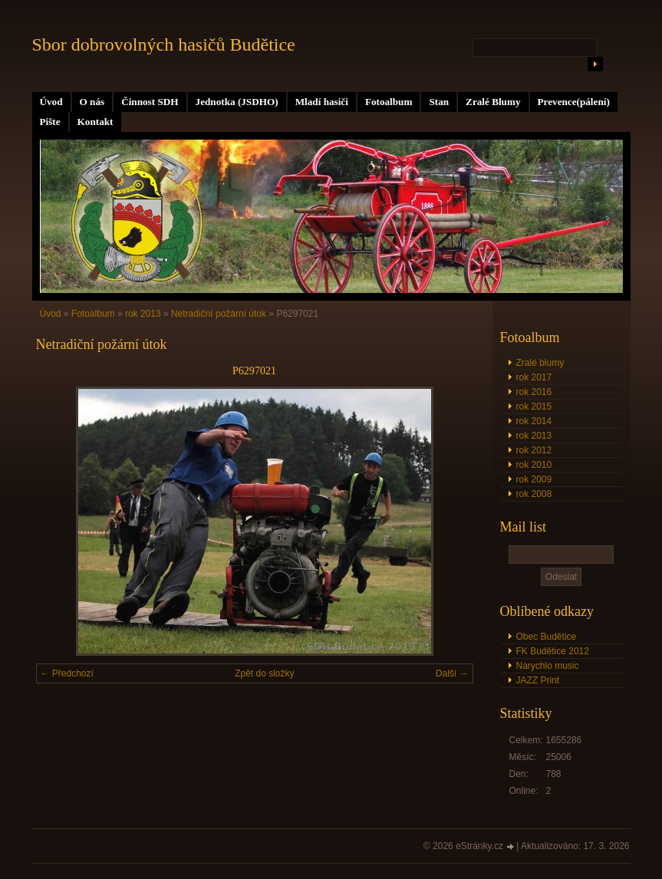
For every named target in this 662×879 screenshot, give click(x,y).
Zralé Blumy (493, 101)
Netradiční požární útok (218, 313)
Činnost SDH (149, 101)
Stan (439, 101)
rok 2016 (534, 392)
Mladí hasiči (321, 101)
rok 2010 (534, 464)
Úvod (51, 101)
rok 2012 (534, 450)
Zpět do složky (264, 673)
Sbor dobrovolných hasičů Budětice (163, 44)
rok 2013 (534, 435)
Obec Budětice (546, 636)
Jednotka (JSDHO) (237, 101)
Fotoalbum (389, 101)
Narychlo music (547, 665)
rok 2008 (534, 494)
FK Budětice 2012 (552, 651)
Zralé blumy (540, 362)
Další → (452, 673)
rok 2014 (534, 421)
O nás (92, 101)
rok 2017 (534, 377)
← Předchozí (67, 673)
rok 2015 (534, 406)
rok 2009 (534, 479)
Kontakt (95, 121)
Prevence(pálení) (574, 101)
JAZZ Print (538, 680)
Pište (50, 121)
